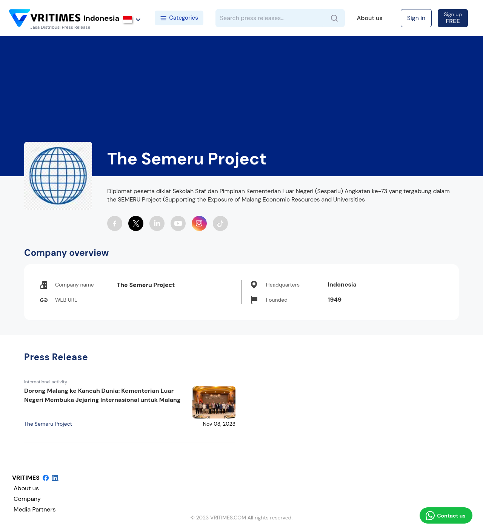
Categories (179, 18)
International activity (45, 382)
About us (370, 18)
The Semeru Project (48, 423)
